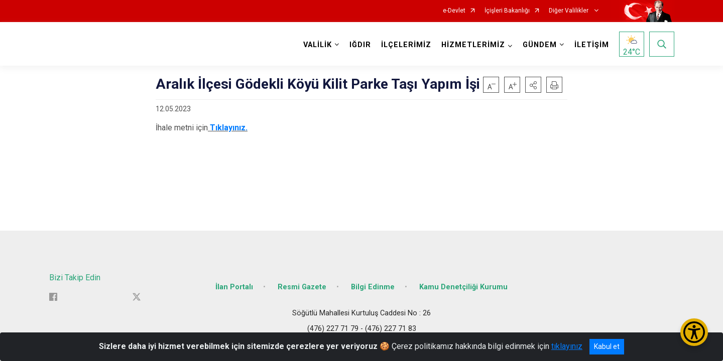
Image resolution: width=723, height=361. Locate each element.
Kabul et (607, 346)
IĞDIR (360, 45)
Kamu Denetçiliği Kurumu (463, 287)
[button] (533, 85)
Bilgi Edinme (373, 287)
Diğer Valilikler (569, 11)
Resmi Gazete (302, 287)
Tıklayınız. (229, 127)
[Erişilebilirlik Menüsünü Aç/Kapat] (694, 332)
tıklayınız (566, 346)
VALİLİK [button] (317, 45)
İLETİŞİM (591, 45)
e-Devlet (454, 11)
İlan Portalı (234, 287)
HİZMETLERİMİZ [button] (473, 45)
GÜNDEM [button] (540, 45)
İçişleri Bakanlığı (507, 11)
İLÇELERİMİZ (406, 45)
